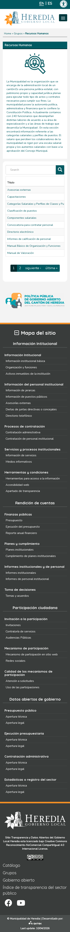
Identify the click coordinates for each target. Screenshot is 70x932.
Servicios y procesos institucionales (32, 449)
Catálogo (11, 865)
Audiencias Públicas (18, 638)
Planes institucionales (20, 550)
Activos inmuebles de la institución (28, 374)
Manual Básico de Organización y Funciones (33, 246)
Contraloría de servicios (20, 631)
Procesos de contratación (24, 426)
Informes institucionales (21, 573)
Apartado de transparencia (23, 491)
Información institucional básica (25, 361)
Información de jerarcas (20, 390)
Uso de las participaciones (22, 687)
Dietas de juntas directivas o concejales (31, 409)
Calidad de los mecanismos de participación (28, 673)
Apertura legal (15, 723)
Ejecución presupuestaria (24, 733)
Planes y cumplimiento (22, 544)
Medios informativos (19, 462)
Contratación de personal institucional (30, 439)
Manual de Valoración (20, 253)
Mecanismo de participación (26, 648)
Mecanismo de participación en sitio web (32, 654)
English (41, 3)
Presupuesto (14, 520)
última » (51, 268)
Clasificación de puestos (22, 211)
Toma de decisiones (20, 590)
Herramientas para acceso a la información (33, 478)
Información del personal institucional (33, 384)
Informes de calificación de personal (29, 239)
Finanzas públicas (18, 514)
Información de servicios (21, 455)
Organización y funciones (21, 367)
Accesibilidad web (17, 485)
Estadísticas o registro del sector (30, 779)
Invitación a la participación (25, 619)
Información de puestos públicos (26, 397)
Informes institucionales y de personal (34, 567)
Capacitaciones (16, 197)
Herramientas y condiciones (26, 472)
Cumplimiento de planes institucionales (31, 556)
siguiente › (33, 268)
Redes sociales (15, 661)
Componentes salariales (21, 218)
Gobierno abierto (19, 880)
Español (50, 3)
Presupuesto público (20, 710)
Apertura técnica (16, 717)
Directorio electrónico (20, 232)
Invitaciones (13, 625)
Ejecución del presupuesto (23, 527)
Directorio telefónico (19, 416)
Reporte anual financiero (21, 533)
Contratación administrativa (23, 432)
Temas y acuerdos (17, 596)
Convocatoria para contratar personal (30, 225)
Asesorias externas (19, 190)
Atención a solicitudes (20, 681)
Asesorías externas (18, 403)
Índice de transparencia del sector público (35, 890)
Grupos (18, 33)
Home (7, 33)
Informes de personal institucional (27, 579)
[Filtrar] (60, 170)
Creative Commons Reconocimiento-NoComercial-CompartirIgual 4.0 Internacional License (36, 845)
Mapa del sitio (35, 333)
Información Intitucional (22, 355)
